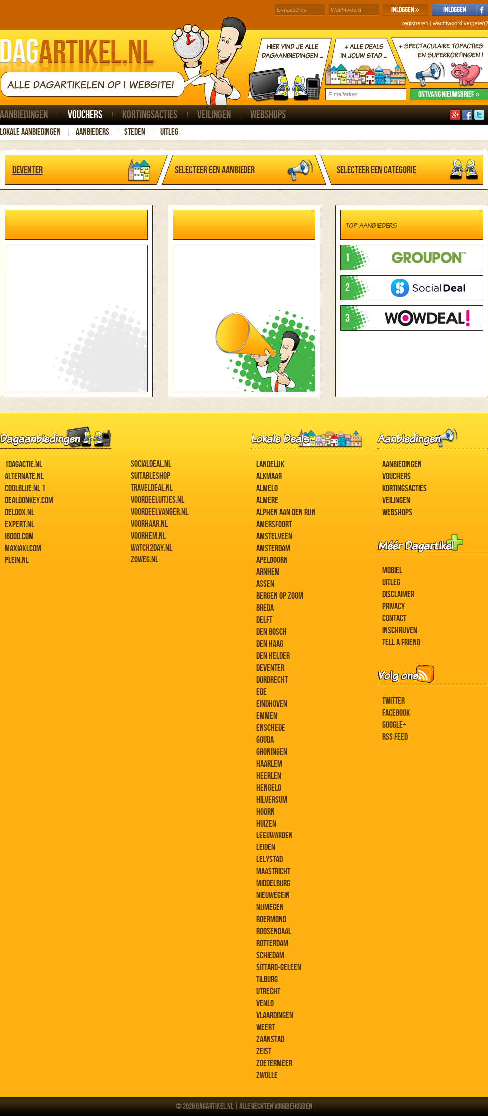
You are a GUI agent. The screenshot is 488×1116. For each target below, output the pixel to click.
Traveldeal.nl (152, 488)
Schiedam (270, 955)
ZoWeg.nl (144, 560)
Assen (265, 584)
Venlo (265, 1003)
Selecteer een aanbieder (215, 170)
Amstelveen (274, 536)
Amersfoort (274, 524)
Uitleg (169, 132)
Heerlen (268, 776)
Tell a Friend (401, 642)
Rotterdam (272, 943)
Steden (134, 132)
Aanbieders (92, 132)
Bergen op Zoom (279, 596)
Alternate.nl (24, 476)
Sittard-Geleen (278, 967)
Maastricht (273, 871)
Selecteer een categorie (376, 170)
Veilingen (214, 115)
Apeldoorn (272, 560)
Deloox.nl (19, 512)
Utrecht (268, 991)
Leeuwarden (274, 836)
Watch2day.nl (151, 548)
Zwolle (267, 1075)
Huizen (266, 824)
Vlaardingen (274, 1015)
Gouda (265, 740)
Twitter (393, 701)
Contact (394, 618)
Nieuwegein (273, 895)
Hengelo (268, 788)
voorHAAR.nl (149, 524)
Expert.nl (19, 524)
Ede (261, 692)
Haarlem (269, 764)
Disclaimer (398, 594)
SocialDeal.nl (151, 464)
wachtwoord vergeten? (460, 23)
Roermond (271, 919)
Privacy (393, 606)
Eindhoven (271, 704)
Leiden (265, 847)
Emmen (266, 716)
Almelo (267, 488)
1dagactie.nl (23, 464)
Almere (267, 500)
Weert (265, 1027)
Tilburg (267, 979)
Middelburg (273, 883)
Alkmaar (269, 476)
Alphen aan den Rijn (286, 512)
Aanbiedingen (24, 115)
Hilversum (271, 800)
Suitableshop (150, 476)
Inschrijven (399, 630)
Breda (265, 608)
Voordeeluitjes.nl (157, 500)
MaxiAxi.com (23, 548)
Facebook (396, 713)
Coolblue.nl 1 (25, 488)
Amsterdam (273, 548)
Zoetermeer (274, 1063)
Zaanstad (270, 1039)
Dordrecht (272, 680)
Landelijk (270, 464)
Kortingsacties (149, 115)
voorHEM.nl (148, 536)
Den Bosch (271, 632)
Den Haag (269, 644)
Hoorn (265, 812)
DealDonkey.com (29, 500)
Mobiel (392, 570)
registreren (415, 23)
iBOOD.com (19, 536)
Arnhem (268, 572)
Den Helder (273, 656)
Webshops (268, 115)
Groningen (271, 752)
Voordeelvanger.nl (159, 512)
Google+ (394, 725)
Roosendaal (273, 931)
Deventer (27, 170)
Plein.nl (17, 560)
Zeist (263, 1051)
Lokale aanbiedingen (30, 132)
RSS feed (395, 737)
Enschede (270, 728)
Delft (264, 620)
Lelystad (269, 859)
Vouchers (85, 115)
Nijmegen (270, 907)
